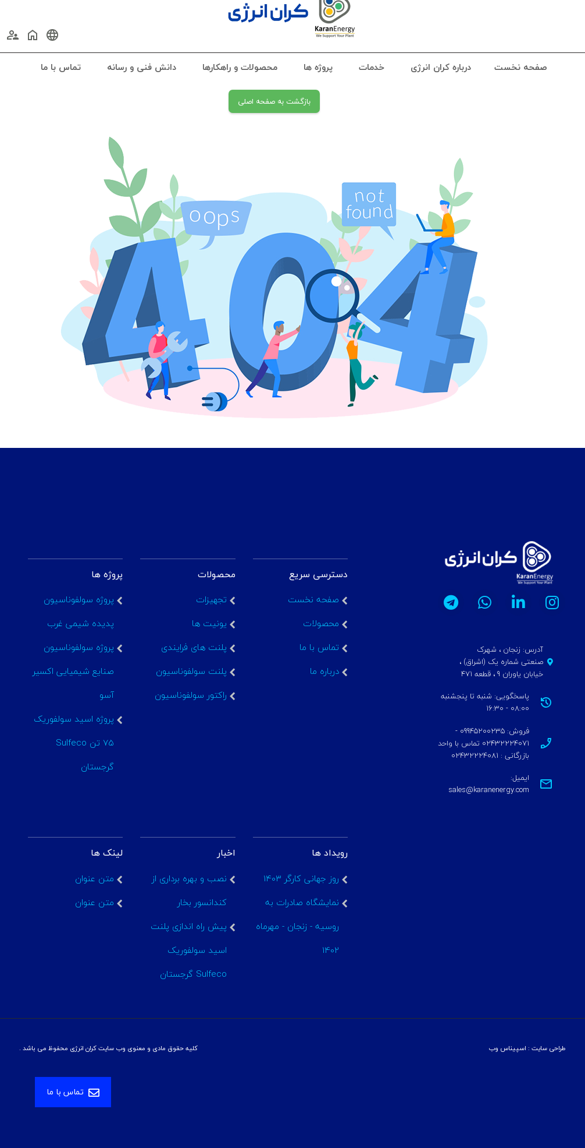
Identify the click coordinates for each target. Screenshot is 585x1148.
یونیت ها (209, 623)
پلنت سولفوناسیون (191, 671)
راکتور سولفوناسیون (191, 694)
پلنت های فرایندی (194, 647)
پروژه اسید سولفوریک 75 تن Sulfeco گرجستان (74, 742)
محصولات (321, 623)
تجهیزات (211, 599)
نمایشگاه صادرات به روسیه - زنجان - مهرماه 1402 (297, 926)
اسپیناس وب (507, 1048)
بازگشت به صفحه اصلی (274, 101)
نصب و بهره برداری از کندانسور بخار (189, 890)
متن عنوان (94, 878)
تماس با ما (319, 647)
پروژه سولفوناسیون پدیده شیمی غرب (79, 611)
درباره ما (324, 671)
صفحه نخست (313, 599)
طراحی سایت (549, 1048)
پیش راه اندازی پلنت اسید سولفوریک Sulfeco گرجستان (189, 950)
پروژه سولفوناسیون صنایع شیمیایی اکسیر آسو (73, 671)
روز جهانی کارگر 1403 (301, 878)
